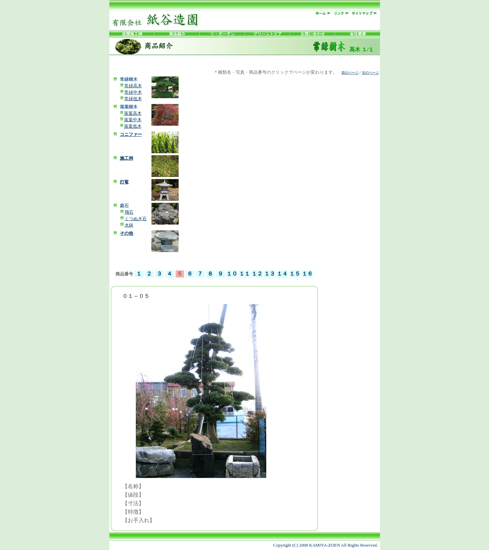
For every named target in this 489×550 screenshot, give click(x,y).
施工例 (126, 158)
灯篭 (124, 181)
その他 (126, 233)
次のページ (370, 72)
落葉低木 (133, 126)
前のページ (350, 72)
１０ (232, 274)
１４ (282, 274)
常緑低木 (133, 98)
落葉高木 (133, 113)
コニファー (131, 134)
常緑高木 (133, 85)
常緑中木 (133, 92)
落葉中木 (133, 119)
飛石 (129, 212)
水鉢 (129, 225)
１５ (294, 274)
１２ (257, 274)
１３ (269, 274)
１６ (307, 274)
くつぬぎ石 (136, 218)
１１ (244, 274)
